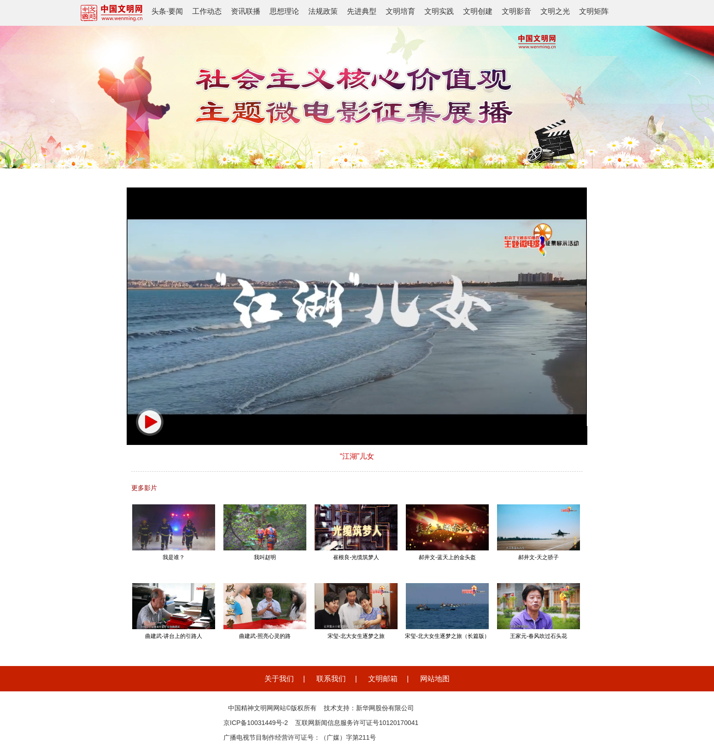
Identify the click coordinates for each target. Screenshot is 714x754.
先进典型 (361, 11)
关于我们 (279, 679)
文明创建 (477, 11)
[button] (150, 422)
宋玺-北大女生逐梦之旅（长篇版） (447, 636)
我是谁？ (174, 557)
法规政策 (323, 11)
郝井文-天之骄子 (538, 557)
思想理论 (284, 11)
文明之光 (555, 11)
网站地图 (435, 679)
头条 (159, 11)
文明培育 (400, 11)
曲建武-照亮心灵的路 (265, 636)
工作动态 (207, 11)
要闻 (175, 11)
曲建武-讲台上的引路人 (173, 636)
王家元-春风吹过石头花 (538, 636)
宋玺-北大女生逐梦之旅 (356, 636)
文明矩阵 (594, 11)
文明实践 (439, 11)
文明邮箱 (383, 679)
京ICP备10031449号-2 (255, 722)
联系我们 (331, 679)
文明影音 (516, 11)
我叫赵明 (265, 557)
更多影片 (144, 487)
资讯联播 (245, 11)
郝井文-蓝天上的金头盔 (447, 557)
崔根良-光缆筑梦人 (356, 557)
